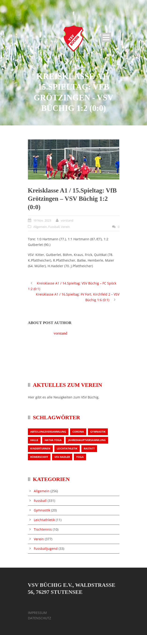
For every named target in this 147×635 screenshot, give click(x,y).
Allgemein (40, 227)
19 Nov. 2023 (42, 220)
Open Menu (106, 37)
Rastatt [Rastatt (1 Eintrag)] (89, 448)
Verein (65, 227)
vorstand (67, 220)
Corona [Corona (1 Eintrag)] (78, 431)
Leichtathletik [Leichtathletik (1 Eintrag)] (67, 448)
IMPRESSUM (37, 612)
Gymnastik (42, 510)
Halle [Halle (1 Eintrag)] (34, 440)
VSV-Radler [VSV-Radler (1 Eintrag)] (62, 457)
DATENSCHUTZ (39, 618)
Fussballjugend (46, 548)
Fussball (54, 227)
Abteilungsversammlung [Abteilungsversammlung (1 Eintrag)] (48, 431)
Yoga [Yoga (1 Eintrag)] (80, 457)
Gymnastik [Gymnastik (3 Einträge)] (98, 431)
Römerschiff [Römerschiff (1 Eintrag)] (39, 457)
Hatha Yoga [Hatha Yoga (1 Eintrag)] (53, 440)
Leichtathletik (44, 520)
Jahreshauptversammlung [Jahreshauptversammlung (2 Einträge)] (87, 440)
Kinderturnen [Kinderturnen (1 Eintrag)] (40, 448)
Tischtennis (43, 529)
